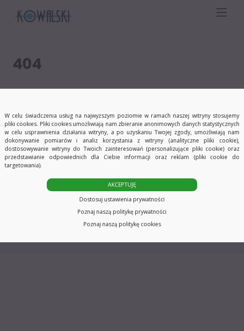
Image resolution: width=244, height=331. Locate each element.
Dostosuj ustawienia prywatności (122, 199)
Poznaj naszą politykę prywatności (122, 212)
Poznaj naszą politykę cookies (122, 224)
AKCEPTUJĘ (122, 184)
